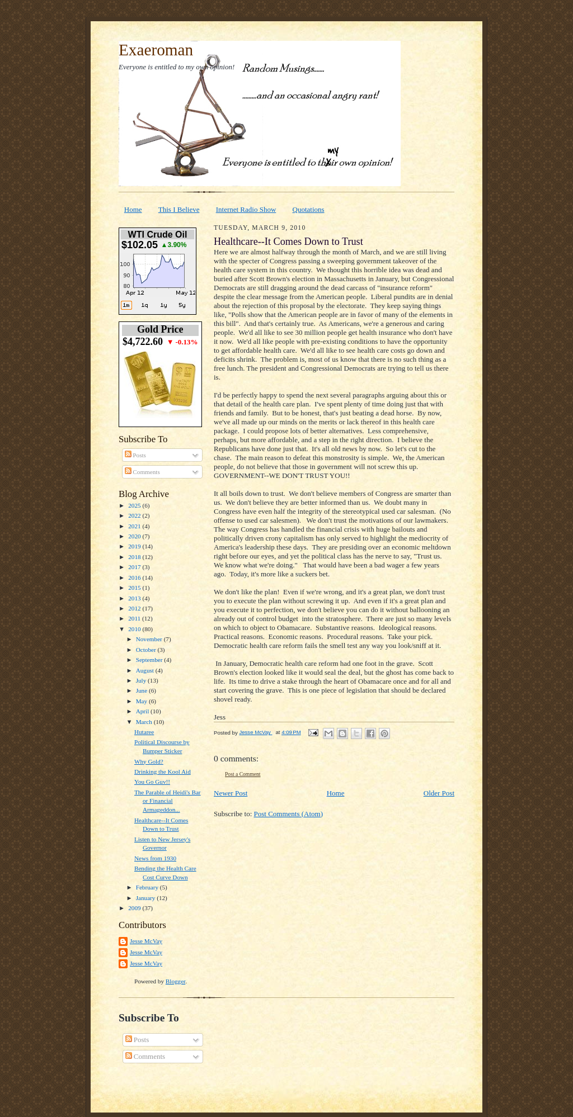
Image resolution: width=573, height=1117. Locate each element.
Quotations (309, 209)
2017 (135, 567)
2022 (135, 515)
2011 (135, 618)
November (150, 639)
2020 (135, 536)
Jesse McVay (146, 941)
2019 (135, 546)
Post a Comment (243, 774)
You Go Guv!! (152, 781)
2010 (135, 629)
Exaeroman (156, 50)
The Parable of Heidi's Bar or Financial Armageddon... (167, 801)
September (150, 659)
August (146, 670)
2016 (135, 577)
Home (133, 209)
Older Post (439, 793)
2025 (135, 505)
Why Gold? (148, 761)
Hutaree (144, 731)
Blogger (175, 981)
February (148, 887)
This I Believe (179, 209)
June (142, 690)
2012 (135, 608)
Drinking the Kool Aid (162, 771)
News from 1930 (155, 858)
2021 (135, 526)
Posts (135, 455)
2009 (135, 908)
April (143, 711)
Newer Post (230, 793)
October (147, 649)
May (142, 701)
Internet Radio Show (246, 209)
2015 (135, 587)
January (146, 897)
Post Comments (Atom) (288, 814)
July (142, 680)
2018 (135, 556)
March (145, 721)
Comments (142, 471)
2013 (135, 598)
